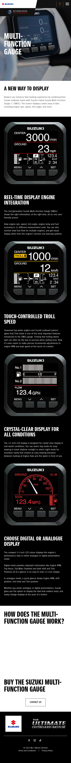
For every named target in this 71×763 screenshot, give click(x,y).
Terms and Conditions (27, 751)
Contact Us (35, 702)
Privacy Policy (47, 751)
